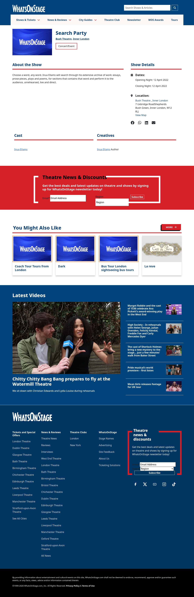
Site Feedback (106, 452)
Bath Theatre (19, 461)
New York (75, 445)
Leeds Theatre (20, 488)
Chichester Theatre (23, 474)
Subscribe (137, 197)
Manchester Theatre (23, 501)
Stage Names (106, 438)
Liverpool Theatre (22, 494)
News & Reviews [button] (59, 20)
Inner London (81, 39)
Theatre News (49, 438)
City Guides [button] (88, 20)
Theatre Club (112, 20)
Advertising (105, 445)
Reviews (45, 445)
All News (46, 555)
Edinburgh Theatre (23, 481)
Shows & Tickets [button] (28, 20)
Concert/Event (66, 46)
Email (46, 198)
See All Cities (19, 518)
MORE (171, 227)
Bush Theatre (143, 100)
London (74, 438)
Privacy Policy (73, 585)
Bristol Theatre (49, 485)
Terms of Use (88, 585)
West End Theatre (51, 458)
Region (99, 196)
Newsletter (134, 20)
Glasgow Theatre (22, 454)
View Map (140, 115)
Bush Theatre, (64, 39)
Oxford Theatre (50, 538)
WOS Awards (156, 20)
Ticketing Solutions (109, 465)
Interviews (47, 452)
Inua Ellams (20, 149)
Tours (174, 20)
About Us (104, 458)
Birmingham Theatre (24, 468)
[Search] (147, 8)
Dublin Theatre (20, 448)
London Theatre (21, 441)
